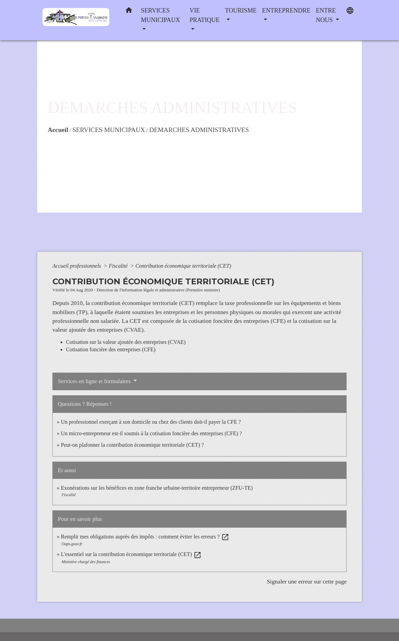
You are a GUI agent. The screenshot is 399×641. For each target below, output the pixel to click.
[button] (128, 11)
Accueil (58, 129)
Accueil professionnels (77, 266)
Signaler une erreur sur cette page (307, 581)
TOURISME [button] (241, 10)
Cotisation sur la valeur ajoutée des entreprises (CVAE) (126, 342)
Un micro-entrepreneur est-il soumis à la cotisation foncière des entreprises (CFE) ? (151, 433)
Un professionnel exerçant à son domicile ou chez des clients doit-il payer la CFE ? (151, 422)
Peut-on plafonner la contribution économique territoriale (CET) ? (132, 445)
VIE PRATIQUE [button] (204, 15)
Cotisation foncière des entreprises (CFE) (111, 349)
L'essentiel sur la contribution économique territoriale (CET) (131, 554)
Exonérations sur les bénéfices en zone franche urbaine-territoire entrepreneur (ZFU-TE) (157, 488)
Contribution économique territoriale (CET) (183, 266)
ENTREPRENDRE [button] (286, 10)
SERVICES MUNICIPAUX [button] (160, 15)
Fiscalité (119, 266)
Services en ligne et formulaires (95, 381)
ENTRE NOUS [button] (326, 15)
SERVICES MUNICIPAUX (108, 129)
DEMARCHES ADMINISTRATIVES (199, 129)
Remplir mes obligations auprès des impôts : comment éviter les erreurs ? (145, 536)
